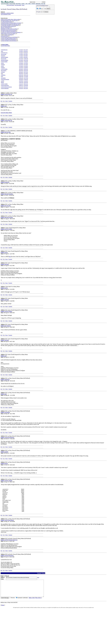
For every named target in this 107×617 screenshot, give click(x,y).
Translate (10, 101)
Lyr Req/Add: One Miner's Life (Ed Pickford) (10, 25)
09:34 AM (26, 75)
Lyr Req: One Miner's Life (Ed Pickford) (9, 40)
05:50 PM (26, 85)
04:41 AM (26, 86)
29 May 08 (21, 75)
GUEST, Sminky (4, 83)
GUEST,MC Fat (4, 49)
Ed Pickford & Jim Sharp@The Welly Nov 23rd (10, 24)
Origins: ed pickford (8, 34)
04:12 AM (26, 88)
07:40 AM (26, 58)
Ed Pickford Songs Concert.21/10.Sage (8, 30)
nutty (2, 51)
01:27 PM (26, 64)
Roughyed (3, 55)
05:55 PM (25, 55)
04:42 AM (26, 70)
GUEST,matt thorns (5, 85)
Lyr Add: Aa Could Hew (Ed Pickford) (8, 31)
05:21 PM (25, 54)
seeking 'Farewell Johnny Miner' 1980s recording (10, 19)
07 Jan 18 (21, 88)
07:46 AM (26, 79)
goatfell (2, 80)
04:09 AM (26, 69)
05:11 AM (26, 49)
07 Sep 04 (21, 61)
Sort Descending (18, 5)
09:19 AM (26, 60)
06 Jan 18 (21, 86)
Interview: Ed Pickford (5, 27)
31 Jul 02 (21, 49)
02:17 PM (26, 78)
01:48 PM (26, 67)
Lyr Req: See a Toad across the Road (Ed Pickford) (11, 32)
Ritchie (2, 82)
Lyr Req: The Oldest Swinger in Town (8, 38)
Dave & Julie (3, 54)
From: (2, 94)
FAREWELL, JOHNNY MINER (7, 13)
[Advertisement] (45, 24)
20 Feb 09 (21, 79)
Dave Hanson (3, 70)
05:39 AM (26, 52)
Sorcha (2, 63)
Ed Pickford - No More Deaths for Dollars (9, 28)
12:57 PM (26, 63)
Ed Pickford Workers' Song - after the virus (9, 20)
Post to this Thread (10, 5)
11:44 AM (26, 61)
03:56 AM (26, 82)
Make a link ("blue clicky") (35, 606)
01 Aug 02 (21, 58)
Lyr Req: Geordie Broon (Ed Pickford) (8, 39)
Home (23, 5)
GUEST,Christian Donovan (6, 86)
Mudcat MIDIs (5, 44)
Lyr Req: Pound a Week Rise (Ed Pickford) (9, 37)
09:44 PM (25, 57)
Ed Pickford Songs (4, 35)
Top (4, 101)
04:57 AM (26, 72)
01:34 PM (26, 66)
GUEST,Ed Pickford (5, 79)
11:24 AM (26, 80)
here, (10, 256)
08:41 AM (26, 83)
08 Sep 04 (21, 69)
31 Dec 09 (21, 82)
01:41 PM (26, 73)
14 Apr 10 (21, 83)
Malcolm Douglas (4, 57)
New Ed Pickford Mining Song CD (7, 26)
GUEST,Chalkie (4, 61)
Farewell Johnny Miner (5, 45)
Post (1, 101)
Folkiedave (3, 75)
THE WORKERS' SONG (6, 14)
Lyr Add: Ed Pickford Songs (6, 21)
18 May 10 (21, 85)
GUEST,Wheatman (4, 88)
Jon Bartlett (3, 78)
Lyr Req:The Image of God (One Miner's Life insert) (11, 22)
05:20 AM (26, 51)
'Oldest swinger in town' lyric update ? (8, 33)
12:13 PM (26, 76)
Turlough (3, 64)
